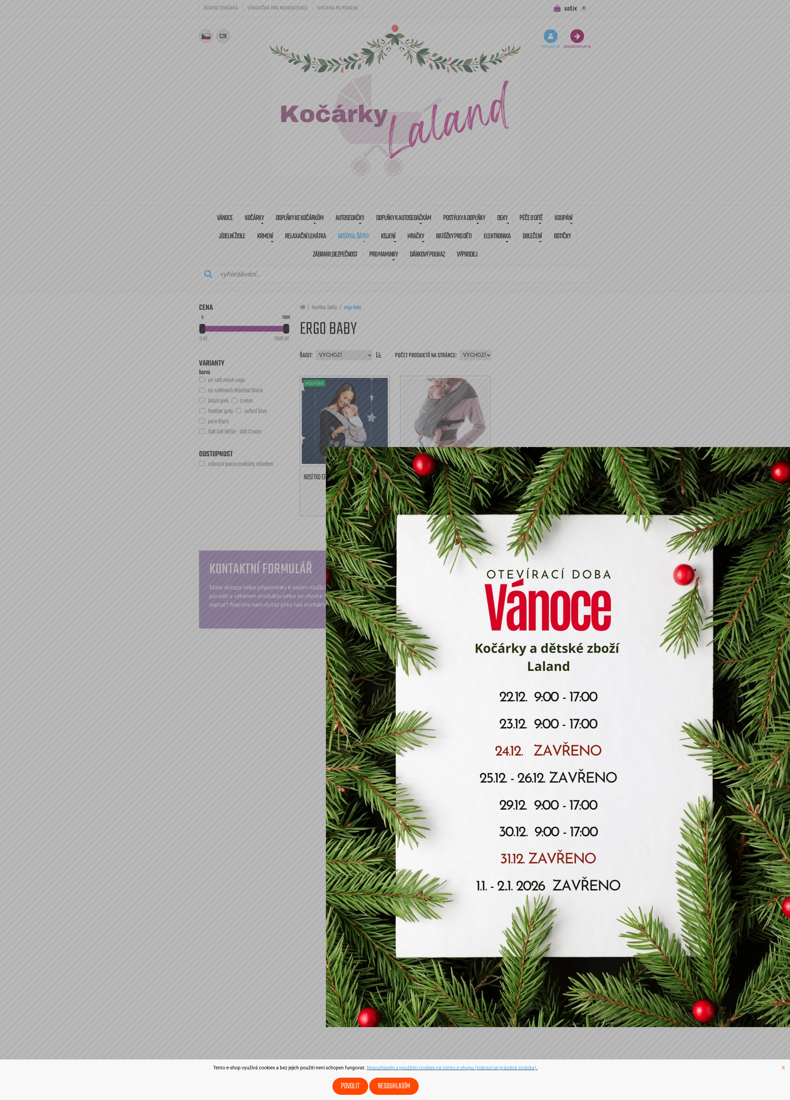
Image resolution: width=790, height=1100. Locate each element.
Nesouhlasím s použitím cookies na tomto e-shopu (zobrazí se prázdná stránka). (452, 1067)
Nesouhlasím (394, 1086)
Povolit (350, 1086)
